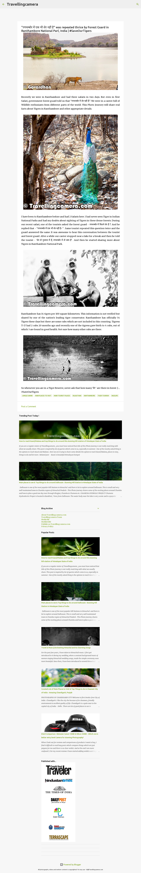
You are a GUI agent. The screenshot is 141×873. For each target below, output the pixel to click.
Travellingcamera (22, 4)
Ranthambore (89, 395)
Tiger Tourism (103, 395)
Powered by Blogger (70, 864)
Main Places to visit (43, 395)
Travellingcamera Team (51, 517)
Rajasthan (77, 395)
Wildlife (115, 395)
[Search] (137, 4)
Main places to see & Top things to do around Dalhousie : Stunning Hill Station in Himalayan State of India (61, 482)
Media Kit (45, 519)
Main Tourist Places (62, 395)
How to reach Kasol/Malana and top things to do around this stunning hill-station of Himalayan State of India (62, 441)
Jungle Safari (27, 395)
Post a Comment (28, 406)
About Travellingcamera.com (53, 515)
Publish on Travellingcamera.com (55, 524)
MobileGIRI (46, 522)
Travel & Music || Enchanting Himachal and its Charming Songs (66, 648)
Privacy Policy (47, 526)
